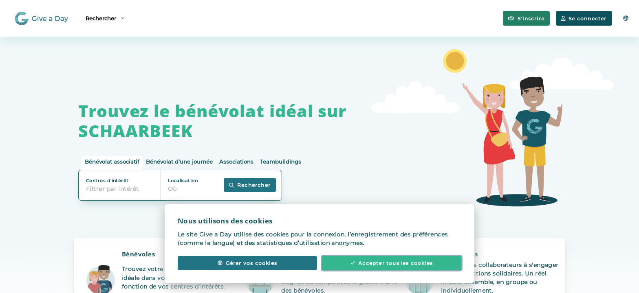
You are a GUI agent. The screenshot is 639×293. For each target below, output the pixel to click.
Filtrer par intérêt (112, 188)
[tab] (112, 163)
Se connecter (583, 18)
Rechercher (105, 18)
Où (172, 188)
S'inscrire (526, 18)
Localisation (183, 181)
